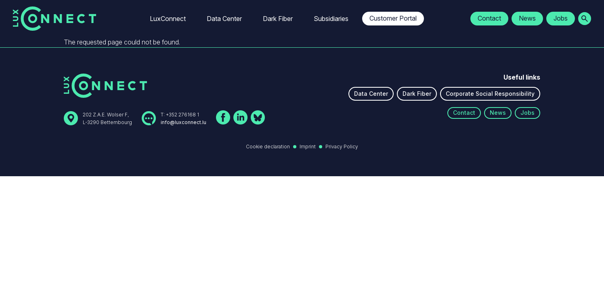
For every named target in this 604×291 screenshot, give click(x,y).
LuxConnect (168, 19)
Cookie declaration (268, 146)
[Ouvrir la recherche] (584, 18)
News (527, 18)
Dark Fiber (278, 19)
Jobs (561, 18)
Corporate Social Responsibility (490, 93)
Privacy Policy (341, 146)
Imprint (308, 146)
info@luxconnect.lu (183, 122)
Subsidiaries (331, 19)
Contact (489, 18)
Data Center (224, 19)
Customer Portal (393, 18)
